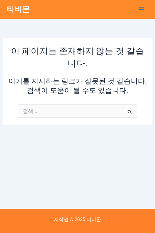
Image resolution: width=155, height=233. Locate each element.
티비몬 (18, 9)
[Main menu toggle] (142, 9)
